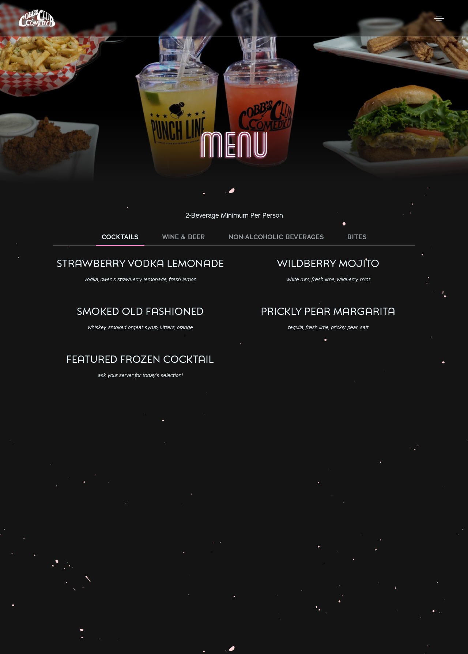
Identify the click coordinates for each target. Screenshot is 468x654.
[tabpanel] (234, 320)
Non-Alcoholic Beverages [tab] (276, 237)
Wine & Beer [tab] (183, 237)
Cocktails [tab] (120, 237)
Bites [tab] (357, 237)
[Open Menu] (439, 18)
